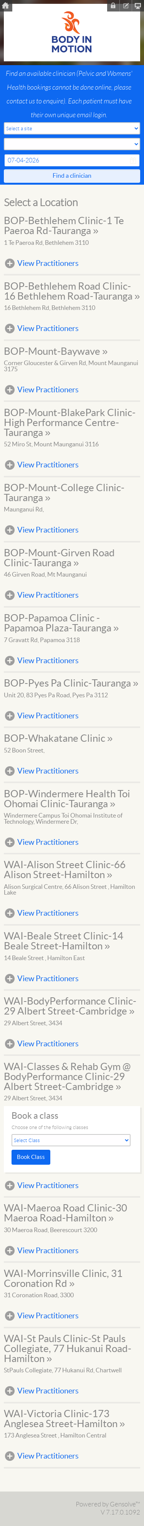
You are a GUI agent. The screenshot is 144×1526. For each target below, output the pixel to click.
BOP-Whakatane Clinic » (58, 739)
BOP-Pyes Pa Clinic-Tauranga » (71, 683)
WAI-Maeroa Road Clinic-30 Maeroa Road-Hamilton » (65, 1213)
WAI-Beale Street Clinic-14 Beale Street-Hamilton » (63, 941)
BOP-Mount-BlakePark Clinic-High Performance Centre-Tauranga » (70, 423)
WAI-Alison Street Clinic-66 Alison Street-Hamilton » (65, 870)
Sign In (113, 5)
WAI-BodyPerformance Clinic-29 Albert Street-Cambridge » (70, 1006)
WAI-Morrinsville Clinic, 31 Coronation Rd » (63, 1279)
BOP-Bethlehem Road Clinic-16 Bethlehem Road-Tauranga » (72, 292)
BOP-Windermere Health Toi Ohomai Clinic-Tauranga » (67, 799)
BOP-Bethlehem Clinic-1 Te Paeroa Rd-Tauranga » (64, 226)
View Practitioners (48, 263)
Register (125, 5)
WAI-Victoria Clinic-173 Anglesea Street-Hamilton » (64, 1419)
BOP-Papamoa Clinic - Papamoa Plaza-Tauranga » (61, 623)
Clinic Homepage (138, 5)
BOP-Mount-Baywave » (56, 352)
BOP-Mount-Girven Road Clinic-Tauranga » (59, 558)
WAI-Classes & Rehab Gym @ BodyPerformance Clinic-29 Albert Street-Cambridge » (67, 1077)
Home (6, 5)
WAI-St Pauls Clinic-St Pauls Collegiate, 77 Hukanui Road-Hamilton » (67, 1349)
